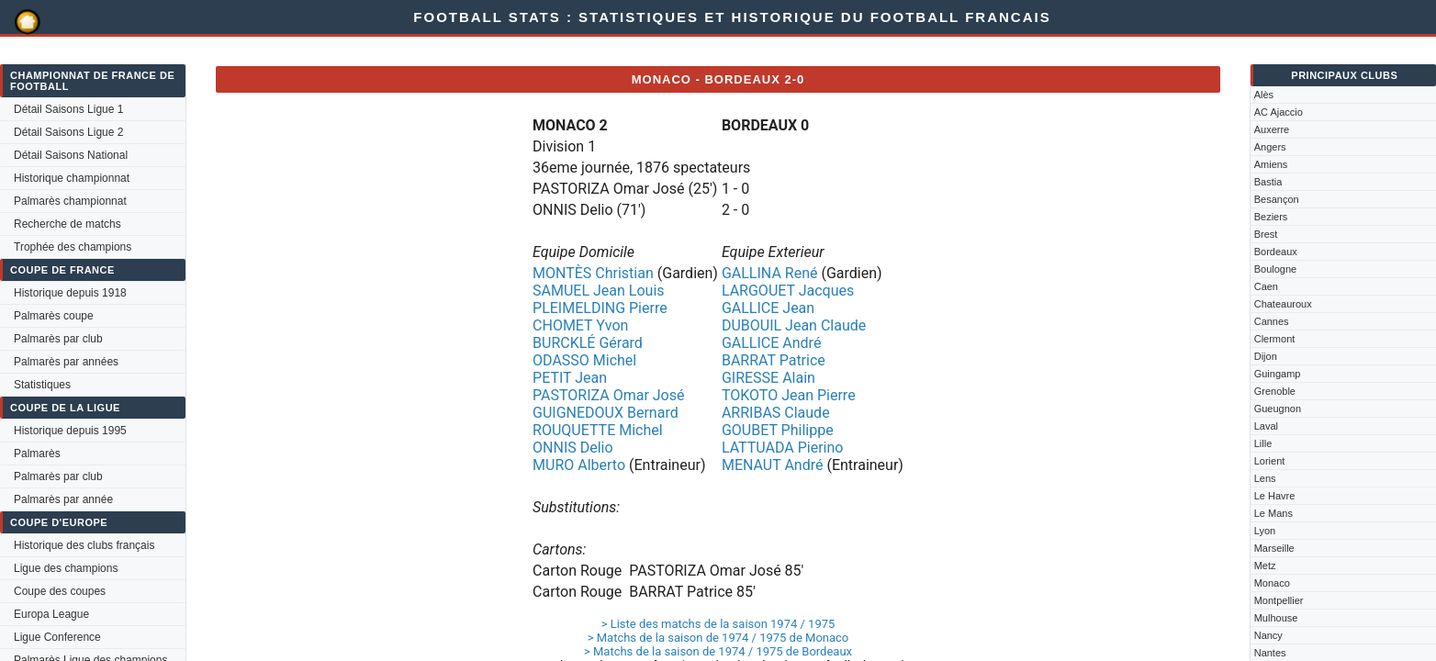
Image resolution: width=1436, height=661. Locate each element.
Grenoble (1275, 391)
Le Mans (1273, 513)
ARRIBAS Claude (776, 412)
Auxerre (1272, 129)
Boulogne (1275, 268)
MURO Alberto (579, 465)
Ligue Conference (57, 637)
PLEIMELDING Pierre (600, 308)
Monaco (1272, 582)
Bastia (1268, 181)
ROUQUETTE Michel (598, 430)
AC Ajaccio (1278, 112)
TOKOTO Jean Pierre (789, 395)
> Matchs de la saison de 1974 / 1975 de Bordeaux (718, 651)
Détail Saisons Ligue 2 (68, 132)
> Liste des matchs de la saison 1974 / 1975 (718, 624)
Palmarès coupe (54, 315)
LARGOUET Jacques (788, 290)
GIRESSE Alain (768, 378)
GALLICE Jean (768, 308)
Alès (1263, 94)
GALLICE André (771, 343)
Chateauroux (1283, 303)
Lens (1265, 478)
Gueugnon (1277, 408)
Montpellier (1279, 600)
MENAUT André (773, 465)
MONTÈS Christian (593, 273)
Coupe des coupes (60, 591)
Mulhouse (1276, 617)
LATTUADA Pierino (783, 447)
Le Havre (1275, 495)
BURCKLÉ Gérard (588, 343)
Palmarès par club (58, 338)
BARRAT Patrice (773, 360)
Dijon (1265, 356)
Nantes (1270, 652)
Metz (1265, 565)
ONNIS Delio (573, 447)
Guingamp (1277, 373)
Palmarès (37, 453)
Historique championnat (71, 178)
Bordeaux (1275, 251)
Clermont (1275, 338)
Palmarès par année (63, 499)
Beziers (1271, 216)
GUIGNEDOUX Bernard (606, 412)
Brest (1266, 234)
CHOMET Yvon (580, 325)
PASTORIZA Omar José (608, 395)
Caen (1266, 286)
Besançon (1276, 199)
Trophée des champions (72, 247)
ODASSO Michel (584, 360)
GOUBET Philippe (778, 430)
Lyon (1264, 530)
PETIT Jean (570, 378)
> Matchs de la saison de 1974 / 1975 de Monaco (718, 637)
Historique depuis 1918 (70, 292)
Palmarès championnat (70, 201)
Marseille (1274, 548)
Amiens (1271, 164)
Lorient (1269, 460)
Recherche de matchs (67, 224)
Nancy (1268, 635)
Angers (1270, 146)
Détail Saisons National (71, 155)
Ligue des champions (66, 568)
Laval (1266, 425)
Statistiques (42, 384)
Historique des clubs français (84, 545)
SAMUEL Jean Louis (599, 290)
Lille (1263, 443)
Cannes (1271, 321)
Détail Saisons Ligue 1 (68, 109)
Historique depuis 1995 (70, 430)
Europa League (51, 614)
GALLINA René (770, 273)
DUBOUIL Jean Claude (794, 325)
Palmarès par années (66, 361)
